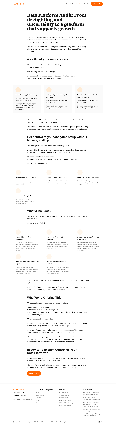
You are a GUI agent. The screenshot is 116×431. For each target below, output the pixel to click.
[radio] (96, 422)
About (86, 4)
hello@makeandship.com (23, 399)
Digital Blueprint (64, 392)
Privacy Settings (65, 422)
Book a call (34, 373)
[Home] (18, 4)
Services (79, 4)
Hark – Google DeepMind (90, 407)
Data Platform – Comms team (91, 399)
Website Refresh (64, 397)
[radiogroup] (99, 422)
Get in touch (97, 4)
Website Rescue (64, 395)
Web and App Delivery (66, 403)
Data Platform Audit (65, 400)
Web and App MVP (65, 405)
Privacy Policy (55, 422)
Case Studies (70, 4)
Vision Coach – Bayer (89, 397)
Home (38, 392)
